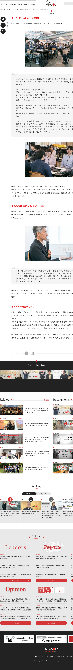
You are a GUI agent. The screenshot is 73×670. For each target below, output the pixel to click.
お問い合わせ (60, 656)
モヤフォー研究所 (29, 4)
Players (56, 418)
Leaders (57, 433)
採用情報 (69, 656)
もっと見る (16, 580)
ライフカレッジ (66, 499)
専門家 (19, 4)
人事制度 (51, 13)
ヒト (2, 4)
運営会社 (37, 656)
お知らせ (12, 4)
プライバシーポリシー (48, 656)
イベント (3, 433)
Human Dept (46, 499)
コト (6, 4)
